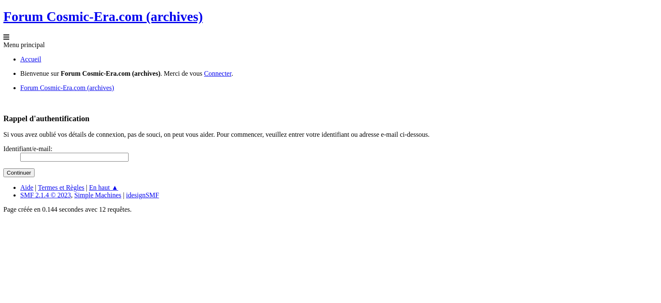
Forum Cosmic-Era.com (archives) (103, 16)
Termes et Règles (61, 187)
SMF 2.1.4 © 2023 (45, 195)
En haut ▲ (103, 187)
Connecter (217, 73)
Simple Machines (97, 195)
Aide (26, 187)
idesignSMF (142, 195)
